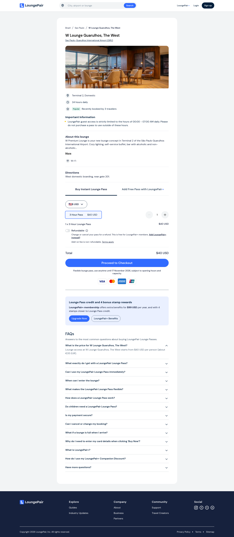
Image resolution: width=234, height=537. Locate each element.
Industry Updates (78, 513)
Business (119, 513)
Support (156, 507)
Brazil (68, 27)
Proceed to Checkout (133, 263)
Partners (118, 518)
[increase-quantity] (165, 214)
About (117, 507)
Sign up (208, 5)
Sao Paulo (79, 27)
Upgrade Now (79, 318)
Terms (198, 531)
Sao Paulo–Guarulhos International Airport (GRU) (89, 40)
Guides (73, 507)
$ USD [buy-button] (76, 204)
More (68, 153)
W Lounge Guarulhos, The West (104, 27)
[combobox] (96, 5)
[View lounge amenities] (117, 161)
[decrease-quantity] (149, 214)
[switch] (67, 230)
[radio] (83, 214)
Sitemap (210, 531)
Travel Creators (160, 513)
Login (196, 5)
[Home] (38, 5)
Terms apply (108, 242)
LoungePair (183, 5)
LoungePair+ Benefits (106, 318)
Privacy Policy (183, 531)
